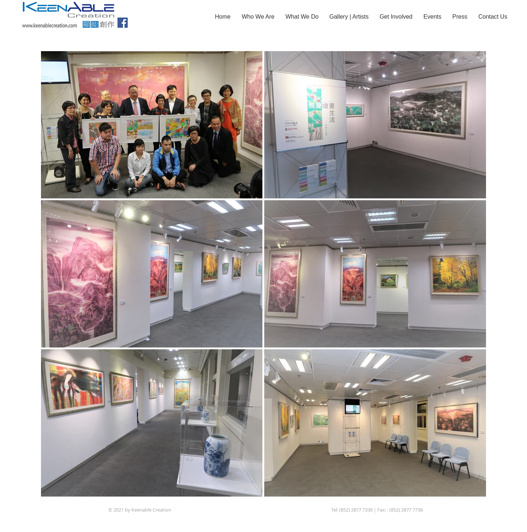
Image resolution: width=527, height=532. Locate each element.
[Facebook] (122, 23)
